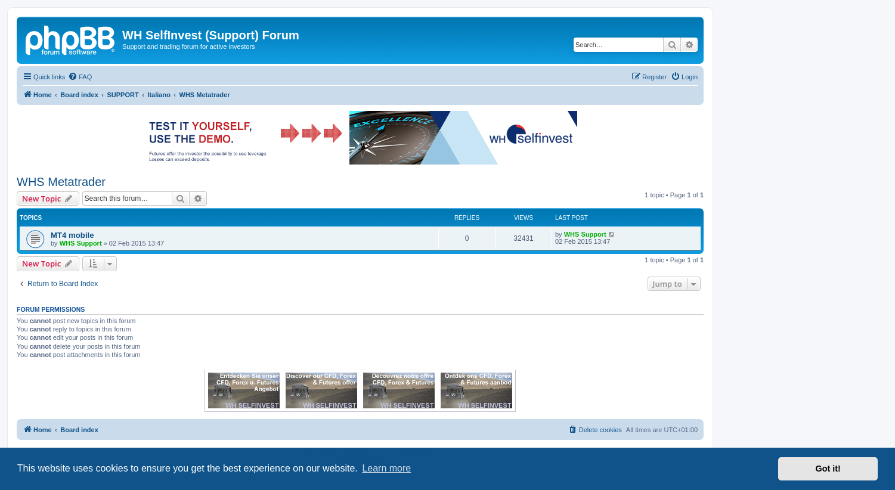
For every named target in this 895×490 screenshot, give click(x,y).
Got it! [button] (828, 468)
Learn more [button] (386, 468)
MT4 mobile (72, 235)
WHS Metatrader (61, 181)
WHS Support (81, 243)
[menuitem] (80, 77)
